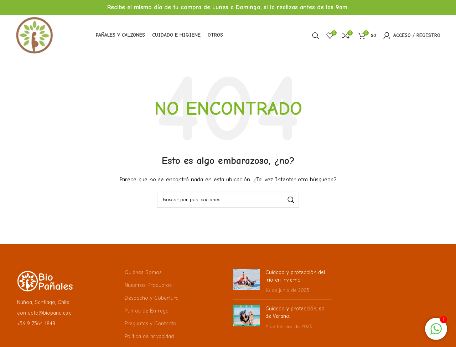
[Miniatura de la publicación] (246, 281)
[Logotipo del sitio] (34, 35)
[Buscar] (316, 35)
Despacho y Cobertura (151, 298)
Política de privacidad (149, 336)
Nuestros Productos (148, 285)
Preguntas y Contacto (150, 323)
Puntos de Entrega (147, 311)
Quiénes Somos (143, 272)
